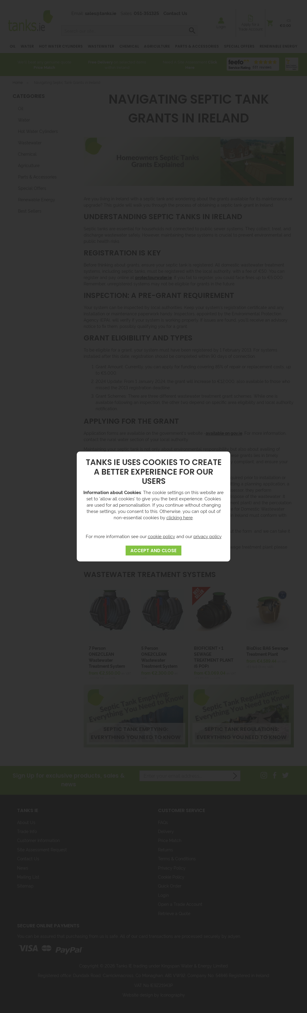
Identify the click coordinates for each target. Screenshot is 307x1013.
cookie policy (161, 536)
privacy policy (207, 536)
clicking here (179, 517)
